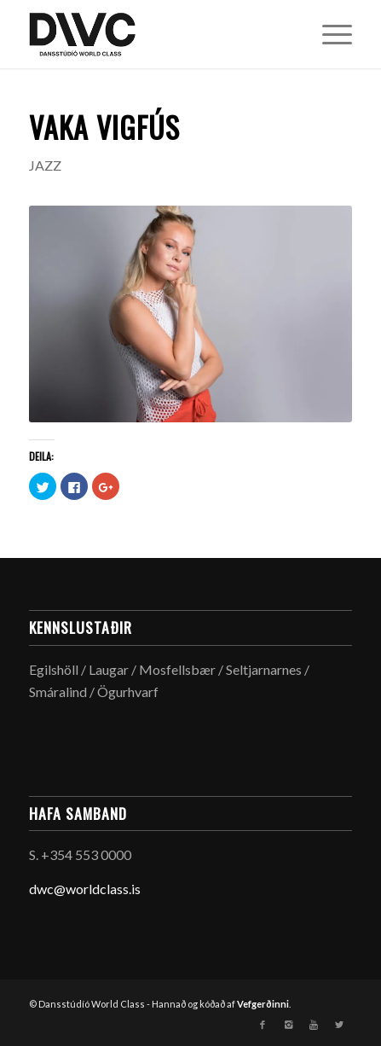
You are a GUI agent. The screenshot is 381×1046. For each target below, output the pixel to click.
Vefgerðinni (263, 1003)
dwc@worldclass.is (85, 888)
